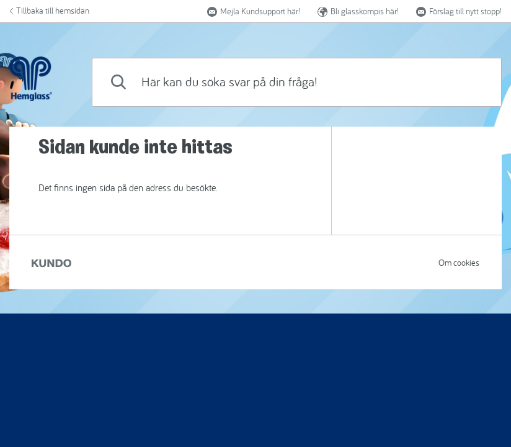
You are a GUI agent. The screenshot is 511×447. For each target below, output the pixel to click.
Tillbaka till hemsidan (49, 10)
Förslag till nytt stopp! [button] (459, 11)
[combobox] (296, 82)
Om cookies (458, 262)
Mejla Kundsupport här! (253, 11)
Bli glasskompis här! (358, 11)
